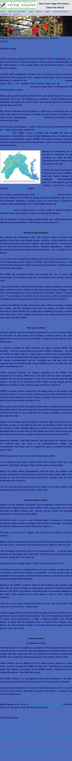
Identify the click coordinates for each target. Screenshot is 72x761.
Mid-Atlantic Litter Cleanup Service (45, 704)
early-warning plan (35, 117)
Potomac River (25, 752)
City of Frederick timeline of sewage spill (18, 724)
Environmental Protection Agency (34, 750)
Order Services (60, 12)
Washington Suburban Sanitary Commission (50, 752)
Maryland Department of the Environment (46, 80)
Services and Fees (17, 12)
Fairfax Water (6, 210)
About (39, 12)
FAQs (31, 12)
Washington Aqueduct (46, 195)
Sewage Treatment (8, 750)
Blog (16, 14)
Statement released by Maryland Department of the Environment (29, 730)
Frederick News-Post (17, 188)
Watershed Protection (18, 750)
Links (47, 12)
